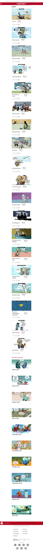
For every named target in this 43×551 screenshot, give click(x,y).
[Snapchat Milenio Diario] (25, 548)
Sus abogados (16, 223)
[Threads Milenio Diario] (28, 545)
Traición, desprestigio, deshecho (15, 313)
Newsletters (15, 529)
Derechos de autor (15, 95)
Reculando (15, 350)
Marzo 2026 (15, 369)
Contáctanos (16, 531)
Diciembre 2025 (16, 434)
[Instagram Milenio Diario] (23, 545)
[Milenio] (21, 3)
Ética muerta (15, 40)
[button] (13, 24)
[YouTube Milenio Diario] (17, 548)
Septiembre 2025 (17, 483)
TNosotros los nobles (16, 277)
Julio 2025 (15, 515)
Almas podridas (16, 76)
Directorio (25, 529)
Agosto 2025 (15, 499)
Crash (13, 21)
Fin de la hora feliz (16, 259)
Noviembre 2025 (17, 451)
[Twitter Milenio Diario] (19, 545)
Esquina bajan (16, 58)
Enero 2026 (15, 418)
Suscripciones (16, 533)
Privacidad (25, 531)
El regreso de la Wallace (16, 241)
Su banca (14, 150)
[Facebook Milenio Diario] (15, 545)
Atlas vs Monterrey (32, 1)
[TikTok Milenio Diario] (21, 548)
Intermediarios (16, 168)
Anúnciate (15, 535)
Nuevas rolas (15, 113)
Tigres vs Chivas (12, 1)
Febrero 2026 (16, 402)
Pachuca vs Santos (26, 1)
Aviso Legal (25, 533)
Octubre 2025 (16, 467)
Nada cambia (15, 332)
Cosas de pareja (16, 187)
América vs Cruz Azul (19, 1)
